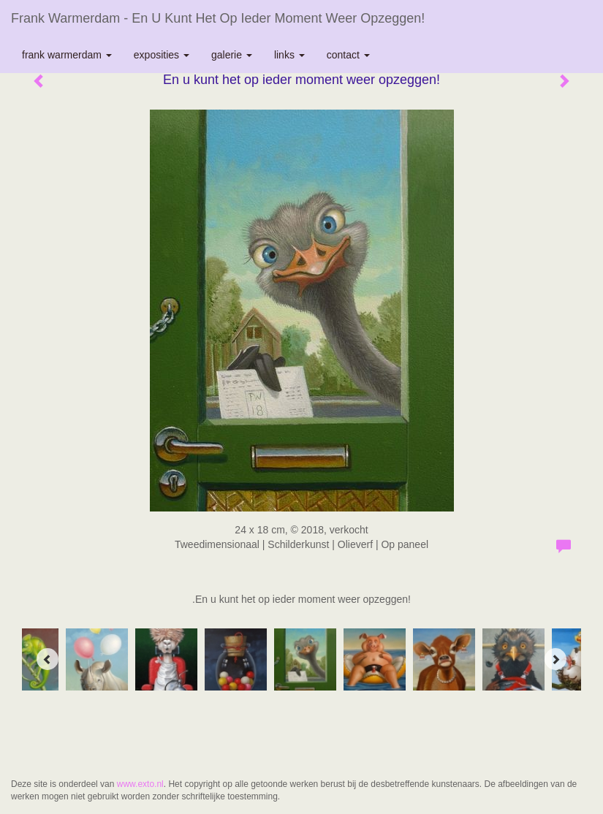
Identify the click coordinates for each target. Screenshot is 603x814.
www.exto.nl (140, 784)
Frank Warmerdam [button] (67, 55)
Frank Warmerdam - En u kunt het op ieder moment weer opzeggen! (218, 18)
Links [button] (289, 55)
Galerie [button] (231, 55)
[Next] (555, 659)
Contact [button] (348, 55)
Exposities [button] (161, 55)
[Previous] (47, 659)
